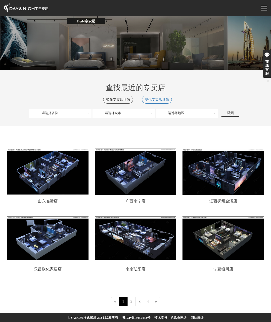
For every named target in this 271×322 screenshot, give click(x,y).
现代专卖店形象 (157, 99)
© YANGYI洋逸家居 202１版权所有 (92, 318)
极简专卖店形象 (118, 99)
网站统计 (197, 318)
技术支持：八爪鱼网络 (170, 318)
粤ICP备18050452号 (136, 318)
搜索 (230, 113)
